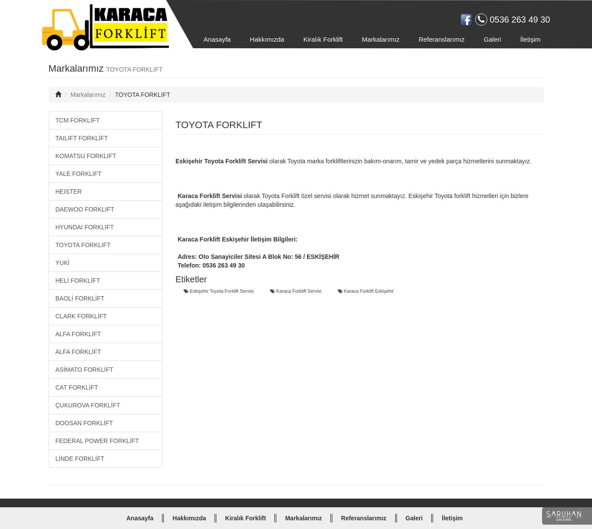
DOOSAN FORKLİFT (84, 423)
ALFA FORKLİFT (78, 334)
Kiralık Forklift (323, 39)
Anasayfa (217, 39)
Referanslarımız (442, 39)
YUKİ (63, 262)
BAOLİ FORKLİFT (80, 298)
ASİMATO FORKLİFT (84, 369)
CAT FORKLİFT (77, 387)
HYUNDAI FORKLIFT (85, 227)
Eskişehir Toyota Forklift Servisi (219, 291)
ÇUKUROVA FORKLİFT (88, 405)
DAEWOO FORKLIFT (85, 209)
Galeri (492, 39)
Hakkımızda (267, 39)
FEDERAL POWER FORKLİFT (97, 440)
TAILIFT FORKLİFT (82, 138)
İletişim (530, 39)
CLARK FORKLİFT (81, 316)
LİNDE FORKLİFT (80, 458)
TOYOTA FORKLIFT (83, 244)
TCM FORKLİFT (78, 120)
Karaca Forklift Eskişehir (366, 291)
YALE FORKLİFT (79, 173)
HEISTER (69, 191)
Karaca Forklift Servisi (295, 291)
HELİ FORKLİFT (78, 280)
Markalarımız (381, 39)
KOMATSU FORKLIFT (86, 155)
